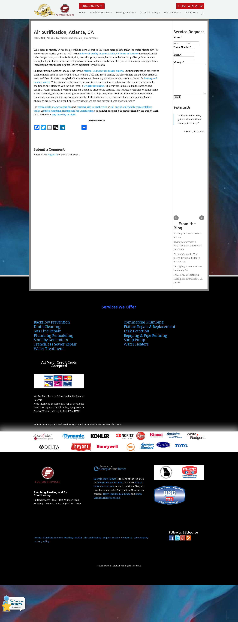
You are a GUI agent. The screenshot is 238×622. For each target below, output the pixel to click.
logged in (53, 154)
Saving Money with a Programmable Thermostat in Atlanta (188, 245)
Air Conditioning (149, 12)
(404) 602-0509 (92, 6)
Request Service (111, 537)
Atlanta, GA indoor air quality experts (103, 70)
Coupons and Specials (71, 37)
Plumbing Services (100, 12)
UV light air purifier (94, 85)
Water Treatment (49, 348)
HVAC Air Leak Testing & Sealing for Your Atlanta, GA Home (188, 278)
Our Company (171, 12)
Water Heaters (136, 344)
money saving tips (62, 106)
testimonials (44, 106)
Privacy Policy (42, 541)
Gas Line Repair (47, 330)
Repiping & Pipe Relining (145, 335)
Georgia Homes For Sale (109, 482)
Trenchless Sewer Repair (55, 344)
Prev (176, 217)
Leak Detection (136, 330)
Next (201, 217)
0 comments (91, 37)
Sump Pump (134, 339)
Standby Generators (51, 339)
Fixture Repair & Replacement (149, 326)
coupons (81, 106)
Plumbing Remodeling (53, 335)
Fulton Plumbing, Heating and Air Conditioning (68, 110)
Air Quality (52, 37)
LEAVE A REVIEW (190, 6)
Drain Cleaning (47, 326)
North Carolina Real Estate (116, 493)
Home (82, 12)
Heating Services (125, 12)
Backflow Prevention (52, 322)
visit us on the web (97, 106)
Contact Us (190, 12)
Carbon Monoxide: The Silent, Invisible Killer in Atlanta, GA (187, 258)
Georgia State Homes (105, 478)
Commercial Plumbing (144, 322)
